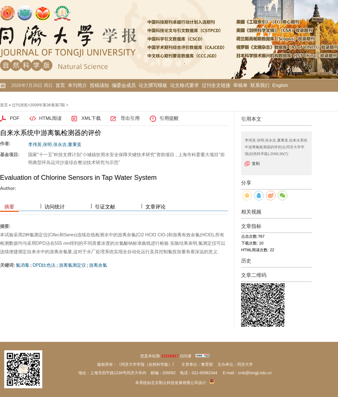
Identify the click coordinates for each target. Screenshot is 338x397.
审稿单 (240, 85)
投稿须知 (99, 85)
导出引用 (130, 118)
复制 (256, 163)
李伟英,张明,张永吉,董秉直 (54, 144)
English (280, 85)
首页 (60, 85)
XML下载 (91, 118)
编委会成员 (124, 85)
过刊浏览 (20, 105)
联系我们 (260, 85)
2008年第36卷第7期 (47, 105)
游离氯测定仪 (72, 265)
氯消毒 (22, 265)
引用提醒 (169, 118)
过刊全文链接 (216, 85)
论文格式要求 (184, 85)
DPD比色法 (44, 265)
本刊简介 (77, 85)
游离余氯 (98, 265)
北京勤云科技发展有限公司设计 (178, 382)
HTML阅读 (50, 118)
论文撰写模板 (153, 85)
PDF (14, 118)
